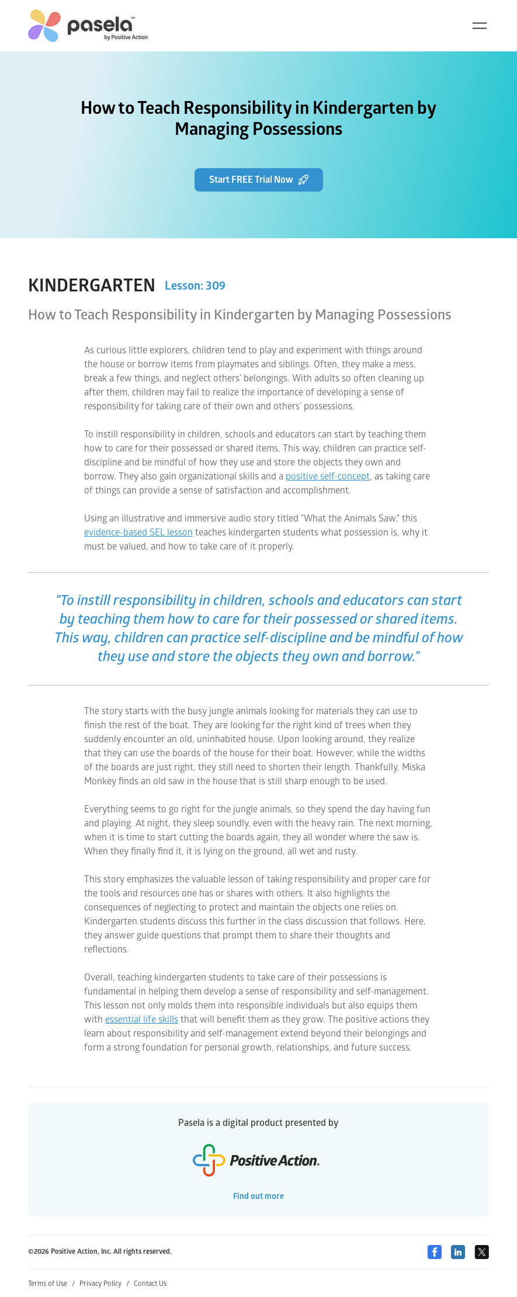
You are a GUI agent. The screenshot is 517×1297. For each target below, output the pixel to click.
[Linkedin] (458, 1252)
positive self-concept (328, 476)
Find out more (258, 1196)
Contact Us (150, 1283)
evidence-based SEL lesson (138, 532)
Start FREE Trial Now (258, 180)
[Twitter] (481, 1252)
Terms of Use (51, 1283)
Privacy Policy (104, 1283)
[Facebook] (435, 1252)
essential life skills (141, 1019)
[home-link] (88, 25)
